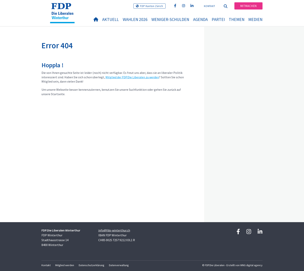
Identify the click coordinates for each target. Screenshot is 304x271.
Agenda (200, 19)
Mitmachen (248, 6)
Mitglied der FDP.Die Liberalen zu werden (132, 77)
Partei (218, 19)
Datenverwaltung (119, 265)
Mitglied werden (64, 265)
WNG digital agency (251, 265)
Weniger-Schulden (170, 19)
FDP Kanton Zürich (151, 6)
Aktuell (110, 19)
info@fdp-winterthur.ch (114, 230)
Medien (255, 19)
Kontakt (209, 6)
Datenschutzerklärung (91, 265)
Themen (236, 19)
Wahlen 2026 (135, 19)
